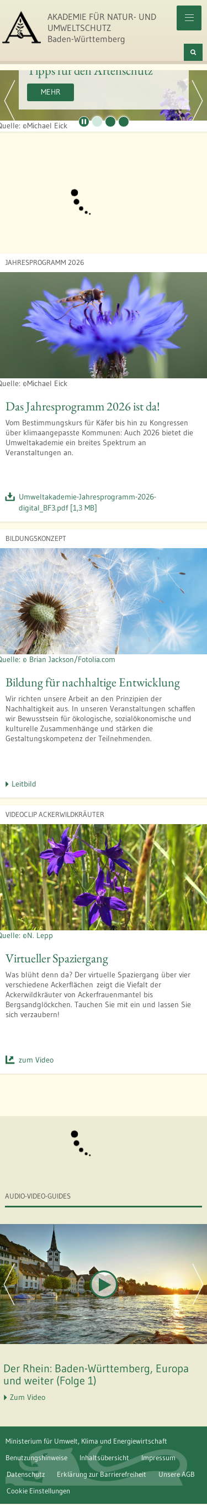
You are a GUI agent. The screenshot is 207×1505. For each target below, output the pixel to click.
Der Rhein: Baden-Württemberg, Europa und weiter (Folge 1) (96, 1374)
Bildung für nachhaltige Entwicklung (93, 682)
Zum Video (27, 1397)
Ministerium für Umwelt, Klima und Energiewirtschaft (86, 1440)
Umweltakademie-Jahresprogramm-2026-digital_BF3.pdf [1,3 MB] (87, 502)
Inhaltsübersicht (104, 1457)
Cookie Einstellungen (38, 1490)
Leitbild (24, 784)
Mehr (50, 92)
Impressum (158, 1457)
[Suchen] (193, 52)
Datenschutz (26, 1474)
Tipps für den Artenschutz (89, 70)
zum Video (36, 1060)
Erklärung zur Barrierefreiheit (101, 1474)
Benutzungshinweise (36, 1457)
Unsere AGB (176, 1474)
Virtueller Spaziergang (57, 958)
